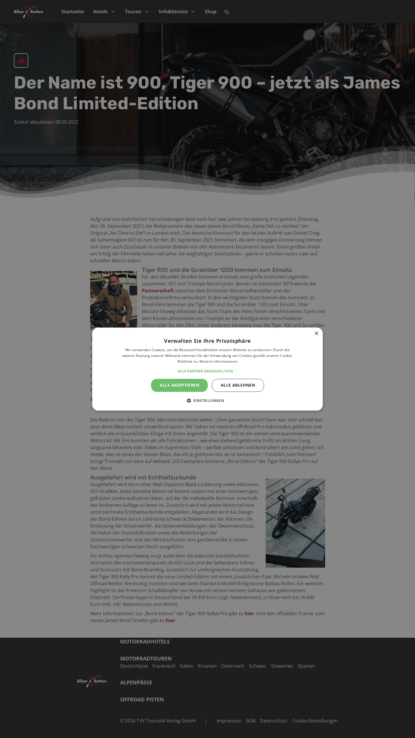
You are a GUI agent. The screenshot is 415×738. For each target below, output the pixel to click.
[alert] (207, 369)
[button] (207, 371)
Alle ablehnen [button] (238, 385)
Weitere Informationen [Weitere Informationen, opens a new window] (218, 361)
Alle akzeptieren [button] (179, 385)
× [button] (316, 334)
